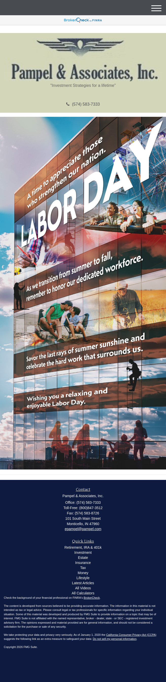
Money (83, 573)
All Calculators (83, 593)
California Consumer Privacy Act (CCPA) (131, 634)
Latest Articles (83, 583)
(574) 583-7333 (83, 104)
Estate (83, 558)
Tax (83, 568)
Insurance (83, 563)
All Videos (83, 588)
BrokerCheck (92, 597)
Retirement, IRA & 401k (83, 547)
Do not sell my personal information (114, 638)
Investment (83, 552)
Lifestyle (82, 578)
